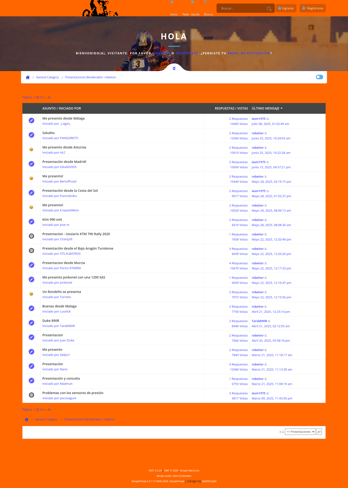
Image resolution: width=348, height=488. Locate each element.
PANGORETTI (69, 138)
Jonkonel (66, 282)
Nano (64, 369)
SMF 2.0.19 (155, 470)
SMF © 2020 (171, 470)
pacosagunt (68, 398)
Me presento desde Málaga (63, 118)
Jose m (64, 225)
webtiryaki (209, 481)
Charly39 (66, 239)
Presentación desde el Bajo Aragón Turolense (78, 248)
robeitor (109, 77)
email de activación (249, 53)
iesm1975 (259, 119)
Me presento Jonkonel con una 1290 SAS (73, 277)
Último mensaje (267, 108)
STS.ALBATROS (70, 253)
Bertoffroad (68, 181)
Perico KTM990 (70, 268)
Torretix (65, 297)
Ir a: (281, 431)
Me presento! (52, 176)
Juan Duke (67, 340)
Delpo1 (65, 355)
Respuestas (224, 108)
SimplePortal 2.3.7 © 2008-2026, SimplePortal (157, 481)
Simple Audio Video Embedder (174, 475)
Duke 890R (50, 320)
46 (48, 97)
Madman (66, 383)
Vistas (242, 108)
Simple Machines (190, 470)
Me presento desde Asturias (64, 147)
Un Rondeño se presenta (61, 291)
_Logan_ (65, 123)
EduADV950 (68, 167)
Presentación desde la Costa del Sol (70, 190)
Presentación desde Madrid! (64, 161)
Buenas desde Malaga (59, 306)
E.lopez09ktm (69, 210)
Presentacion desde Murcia (63, 263)
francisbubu (68, 196)
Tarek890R (67, 326)
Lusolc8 (65, 311)
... (45, 97)
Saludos (48, 133)
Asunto (49, 108)
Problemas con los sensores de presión (72, 393)
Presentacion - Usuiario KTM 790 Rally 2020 (76, 234)
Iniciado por (70, 108)
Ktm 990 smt (52, 219)
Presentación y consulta (61, 378)
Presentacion (52, 335)
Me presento (52, 349)
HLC (63, 152)
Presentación (52, 364)
